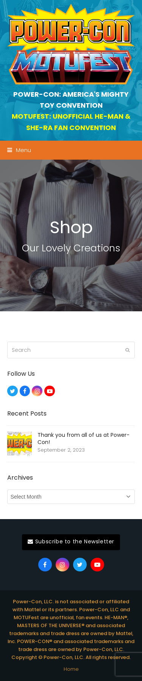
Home (71, 669)
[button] (19, 150)
